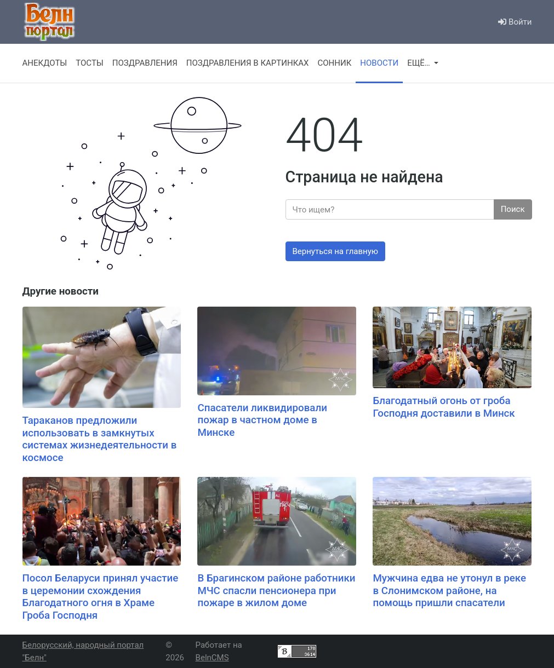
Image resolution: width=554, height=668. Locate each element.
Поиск (513, 209)
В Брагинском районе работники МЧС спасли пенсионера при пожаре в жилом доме (276, 590)
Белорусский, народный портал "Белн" (83, 651)
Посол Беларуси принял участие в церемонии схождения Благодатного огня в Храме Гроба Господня (100, 596)
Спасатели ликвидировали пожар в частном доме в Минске (262, 420)
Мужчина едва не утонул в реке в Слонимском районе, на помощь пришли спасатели (449, 590)
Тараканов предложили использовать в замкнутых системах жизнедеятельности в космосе (99, 439)
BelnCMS (212, 658)
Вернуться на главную (336, 251)
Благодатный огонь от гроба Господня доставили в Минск (444, 407)
